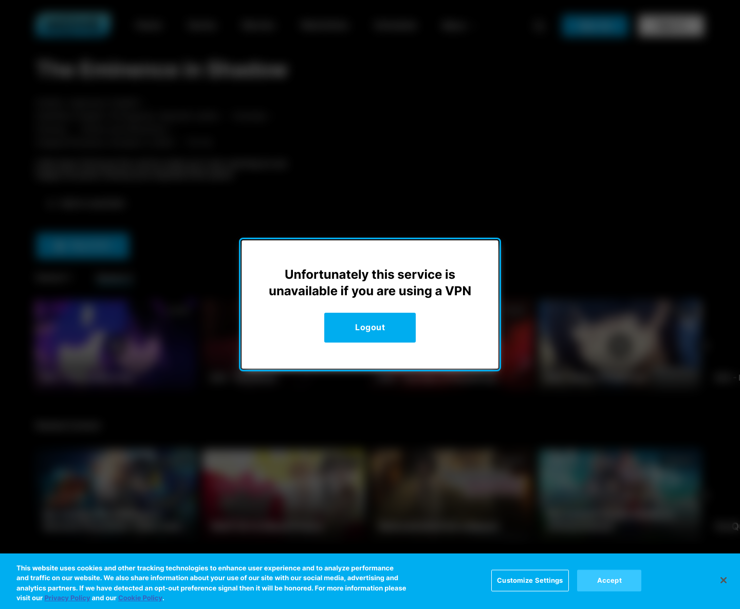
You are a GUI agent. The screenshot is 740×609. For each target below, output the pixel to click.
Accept (609, 580)
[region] (370, 581)
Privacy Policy (67, 598)
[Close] (723, 580)
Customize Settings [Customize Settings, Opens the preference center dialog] (530, 580)
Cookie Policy (140, 598)
